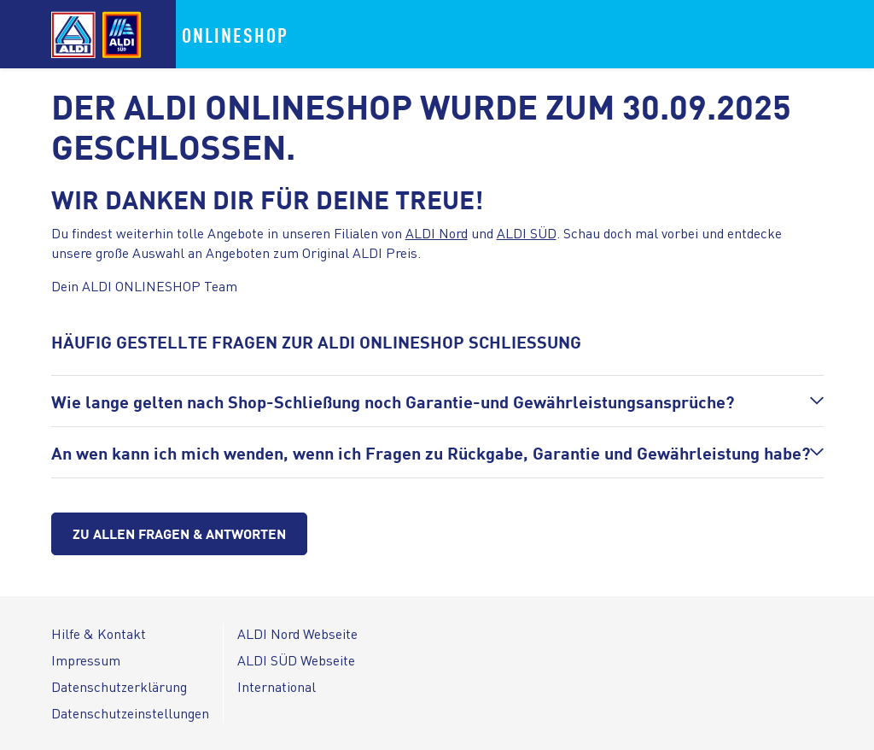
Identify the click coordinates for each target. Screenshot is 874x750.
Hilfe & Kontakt (98, 633)
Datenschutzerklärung (119, 686)
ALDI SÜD (526, 233)
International (276, 686)
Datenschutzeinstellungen (130, 713)
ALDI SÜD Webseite (296, 660)
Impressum (85, 660)
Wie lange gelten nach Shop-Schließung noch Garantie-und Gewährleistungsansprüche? (392, 401)
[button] (437, 401)
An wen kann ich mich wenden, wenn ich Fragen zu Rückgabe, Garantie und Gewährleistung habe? (430, 452)
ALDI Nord (436, 233)
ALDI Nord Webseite (297, 633)
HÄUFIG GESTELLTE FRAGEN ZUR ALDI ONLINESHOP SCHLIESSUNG (316, 341)
